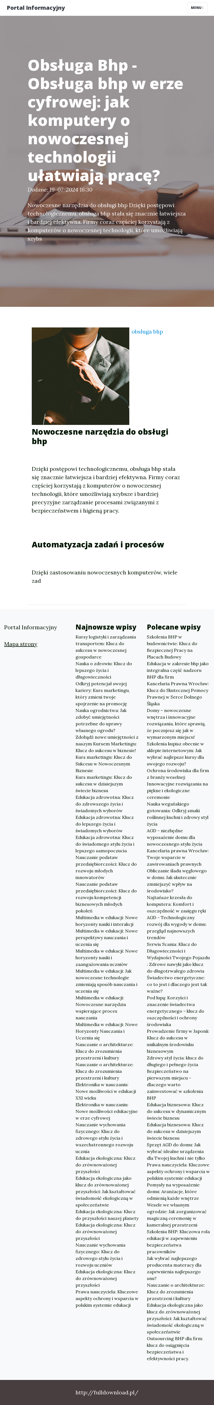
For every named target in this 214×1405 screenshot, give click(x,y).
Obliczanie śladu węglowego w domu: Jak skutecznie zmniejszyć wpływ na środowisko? (177, 881)
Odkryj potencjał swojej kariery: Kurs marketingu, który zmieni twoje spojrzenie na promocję (103, 693)
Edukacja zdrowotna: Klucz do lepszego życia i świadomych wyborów (105, 823)
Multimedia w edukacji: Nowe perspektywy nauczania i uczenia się (107, 937)
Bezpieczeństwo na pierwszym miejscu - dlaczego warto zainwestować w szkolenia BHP (175, 1084)
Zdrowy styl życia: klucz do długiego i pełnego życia (175, 1061)
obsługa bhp (147, 331)
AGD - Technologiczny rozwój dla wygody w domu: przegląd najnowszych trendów (176, 927)
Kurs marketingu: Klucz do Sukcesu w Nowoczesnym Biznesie (104, 763)
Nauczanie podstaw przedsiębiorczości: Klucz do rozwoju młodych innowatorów (106, 867)
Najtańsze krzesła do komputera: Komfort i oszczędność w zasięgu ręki (176, 904)
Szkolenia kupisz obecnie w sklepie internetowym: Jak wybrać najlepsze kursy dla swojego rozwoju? (175, 754)
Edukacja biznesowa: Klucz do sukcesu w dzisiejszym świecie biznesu (175, 1131)
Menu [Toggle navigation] (197, 7)
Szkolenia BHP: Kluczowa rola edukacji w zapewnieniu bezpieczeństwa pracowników (178, 1241)
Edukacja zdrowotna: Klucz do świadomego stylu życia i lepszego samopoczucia (105, 843)
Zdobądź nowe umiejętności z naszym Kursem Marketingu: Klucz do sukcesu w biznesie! (107, 743)
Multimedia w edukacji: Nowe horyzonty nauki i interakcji (107, 921)
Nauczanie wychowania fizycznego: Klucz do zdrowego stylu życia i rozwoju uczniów (100, 1255)
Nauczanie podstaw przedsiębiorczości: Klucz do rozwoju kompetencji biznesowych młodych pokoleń (106, 897)
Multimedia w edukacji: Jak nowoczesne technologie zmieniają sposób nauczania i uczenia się (106, 981)
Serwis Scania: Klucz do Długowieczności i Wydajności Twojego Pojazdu (178, 950)
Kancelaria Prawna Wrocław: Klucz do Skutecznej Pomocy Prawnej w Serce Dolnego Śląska (178, 693)
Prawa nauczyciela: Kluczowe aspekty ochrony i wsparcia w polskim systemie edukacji (107, 1298)
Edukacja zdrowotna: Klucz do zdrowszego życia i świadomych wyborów (105, 803)
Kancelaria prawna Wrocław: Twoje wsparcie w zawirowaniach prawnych (178, 857)
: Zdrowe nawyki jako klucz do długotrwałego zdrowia (175, 967)
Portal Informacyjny (36, 7)
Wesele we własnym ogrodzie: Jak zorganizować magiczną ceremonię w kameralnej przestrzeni (177, 1215)
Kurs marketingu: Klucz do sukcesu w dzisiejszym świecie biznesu (104, 783)
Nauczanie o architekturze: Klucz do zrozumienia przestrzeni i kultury (104, 1051)
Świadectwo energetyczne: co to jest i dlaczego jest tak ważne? (177, 984)
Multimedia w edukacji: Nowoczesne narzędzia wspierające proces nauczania (101, 1007)
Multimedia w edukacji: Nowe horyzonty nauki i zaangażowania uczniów (107, 957)
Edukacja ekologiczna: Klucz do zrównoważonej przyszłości (105, 1164)
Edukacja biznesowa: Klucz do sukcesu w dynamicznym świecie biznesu (176, 1111)
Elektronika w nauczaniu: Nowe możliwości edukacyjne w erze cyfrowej (107, 1111)
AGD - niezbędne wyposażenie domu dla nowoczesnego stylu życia (174, 837)
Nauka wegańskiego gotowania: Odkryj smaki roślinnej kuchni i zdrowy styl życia (177, 814)
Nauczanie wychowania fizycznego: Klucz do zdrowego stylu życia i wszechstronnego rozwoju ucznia (104, 1138)
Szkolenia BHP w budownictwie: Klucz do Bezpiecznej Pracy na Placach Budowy (172, 647)
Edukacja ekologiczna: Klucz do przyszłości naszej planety (107, 1215)
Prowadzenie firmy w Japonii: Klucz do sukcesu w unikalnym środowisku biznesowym (178, 1041)
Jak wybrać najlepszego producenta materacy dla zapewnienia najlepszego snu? (174, 1268)
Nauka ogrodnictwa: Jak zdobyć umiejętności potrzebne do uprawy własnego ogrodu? (101, 720)
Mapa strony (20, 643)
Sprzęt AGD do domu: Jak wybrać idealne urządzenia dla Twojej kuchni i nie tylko (176, 1151)
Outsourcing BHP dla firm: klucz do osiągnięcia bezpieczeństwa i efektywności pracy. (175, 1348)
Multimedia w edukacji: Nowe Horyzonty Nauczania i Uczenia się (107, 1031)
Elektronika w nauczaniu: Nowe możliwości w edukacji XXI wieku (106, 1091)
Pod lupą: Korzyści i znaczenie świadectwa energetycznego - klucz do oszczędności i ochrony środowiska (175, 1011)
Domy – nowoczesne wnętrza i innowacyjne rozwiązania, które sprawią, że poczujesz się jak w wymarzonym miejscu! (176, 724)
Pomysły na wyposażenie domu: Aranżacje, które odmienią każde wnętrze (173, 1191)
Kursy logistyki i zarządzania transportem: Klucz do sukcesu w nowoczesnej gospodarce (106, 647)
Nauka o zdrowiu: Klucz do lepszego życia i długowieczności (104, 670)
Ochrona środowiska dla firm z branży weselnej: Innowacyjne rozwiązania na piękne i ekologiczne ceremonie (178, 784)
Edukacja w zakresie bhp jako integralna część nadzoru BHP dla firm (178, 670)
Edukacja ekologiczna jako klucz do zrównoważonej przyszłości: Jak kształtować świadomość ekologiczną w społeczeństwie (106, 1191)
